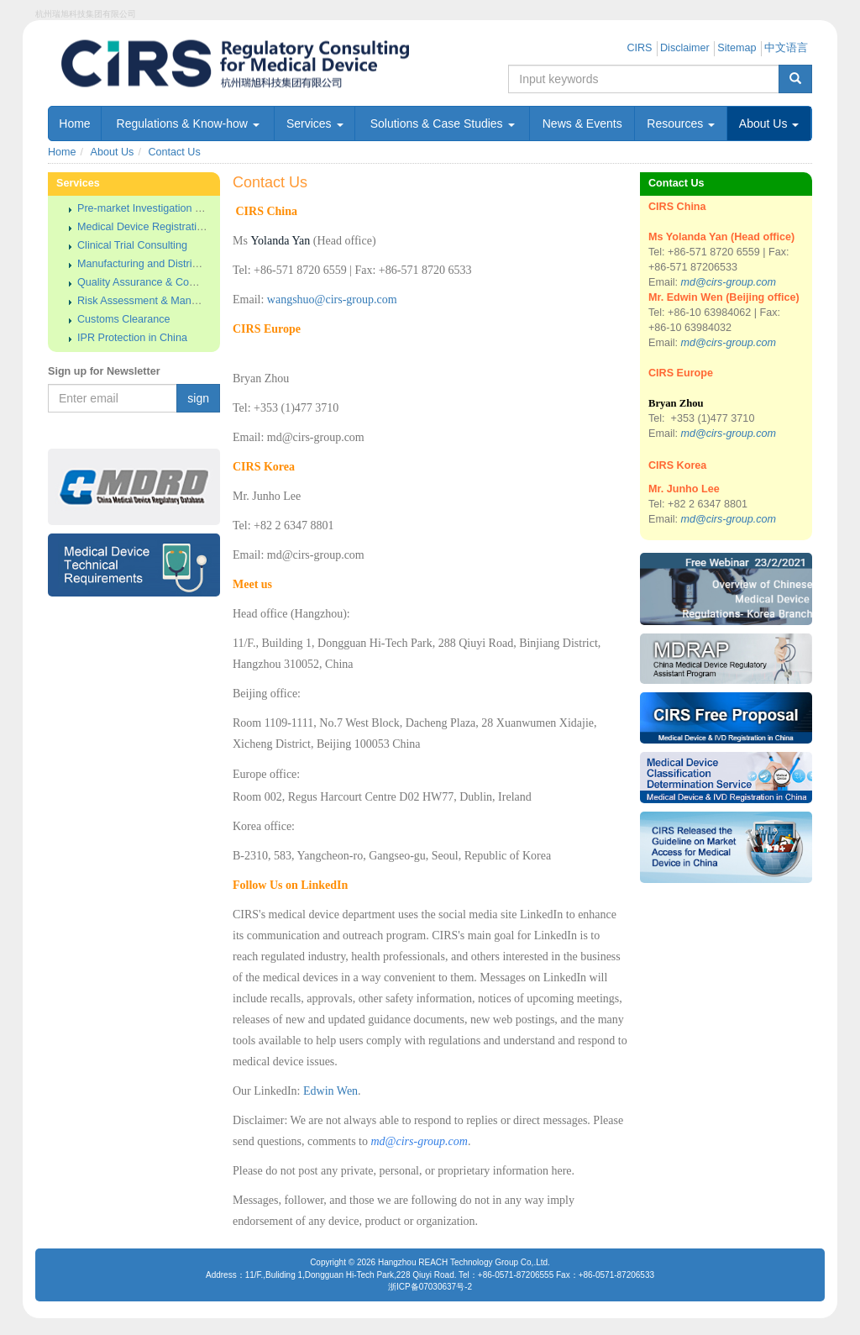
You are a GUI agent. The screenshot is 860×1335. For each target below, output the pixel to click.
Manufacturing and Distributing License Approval (190, 264)
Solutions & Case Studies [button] (442, 123)
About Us (112, 152)
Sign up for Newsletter (104, 371)
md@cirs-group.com (729, 282)
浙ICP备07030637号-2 (430, 1286)
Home (74, 123)
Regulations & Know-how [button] (188, 123)
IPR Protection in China (132, 338)
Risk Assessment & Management (155, 301)
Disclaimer (685, 48)
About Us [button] (769, 123)
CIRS (639, 48)
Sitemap (736, 48)
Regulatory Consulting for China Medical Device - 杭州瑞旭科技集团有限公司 (300, 64)
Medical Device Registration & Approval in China (190, 227)
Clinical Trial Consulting (132, 245)
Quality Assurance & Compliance (154, 282)
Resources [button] (681, 123)
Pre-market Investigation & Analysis (160, 208)
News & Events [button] (582, 123)
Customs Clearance (123, 319)
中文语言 (786, 48)
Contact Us (174, 152)
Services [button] (314, 123)
